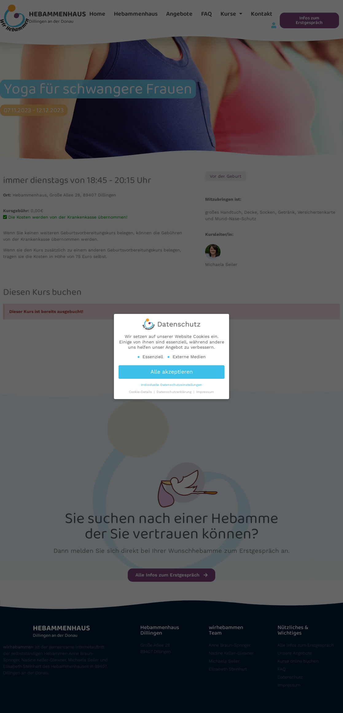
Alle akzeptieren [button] (171, 369)
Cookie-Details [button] (141, 390)
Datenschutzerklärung (175, 390)
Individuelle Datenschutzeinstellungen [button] (171, 383)
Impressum (205, 390)
